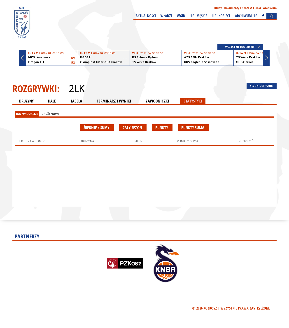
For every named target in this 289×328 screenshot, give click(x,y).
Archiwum (270, 8)
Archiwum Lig (246, 15)
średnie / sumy (97, 127)
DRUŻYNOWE (50, 113)
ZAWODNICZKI (157, 101)
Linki (258, 8)
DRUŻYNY (26, 101)
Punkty (162, 127)
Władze (166, 15)
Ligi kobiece (221, 15)
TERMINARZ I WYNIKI (114, 101)
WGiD (181, 15)
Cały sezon (133, 127)
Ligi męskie (198, 15)
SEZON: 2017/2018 (261, 86)
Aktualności (146, 15)
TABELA (76, 101)
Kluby (218, 8)
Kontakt (247, 8)
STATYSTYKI (193, 101)
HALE (52, 101)
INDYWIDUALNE (27, 113)
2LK (76, 88)
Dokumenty (231, 8)
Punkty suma (193, 127)
